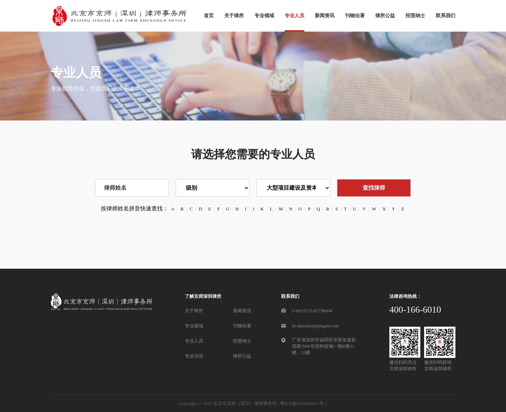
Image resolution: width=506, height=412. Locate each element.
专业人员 (294, 15)
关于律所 (234, 15)
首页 (209, 15)
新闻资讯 (325, 15)
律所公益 (385, 15)
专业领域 (264, 15)
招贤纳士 (415, 15)
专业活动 (194, 356)
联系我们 (445, 15)
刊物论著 (355, 15)
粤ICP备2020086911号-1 (303, 403)
